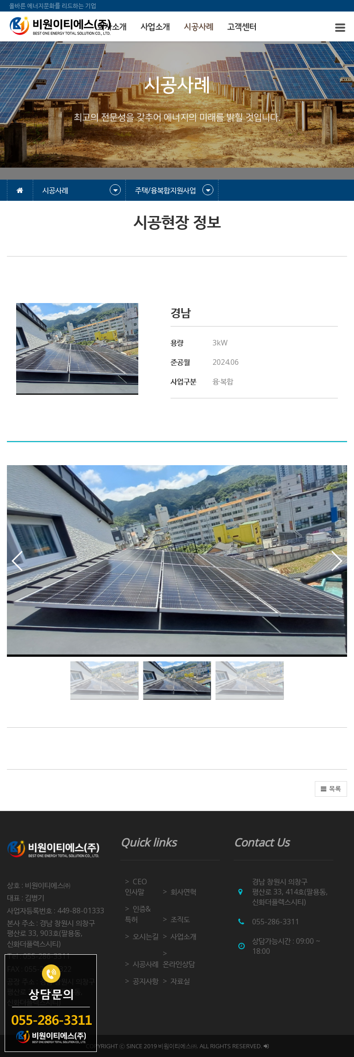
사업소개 (155, 27)
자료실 (180, 981)
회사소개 (112, 27)
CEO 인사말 (136, 886)
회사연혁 (183, 892)
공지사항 (146, 981)
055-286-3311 (275, 922)
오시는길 (146, 936)
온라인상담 (179, 964)
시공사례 (198, 27)
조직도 (180, 919)
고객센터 (242, 27)
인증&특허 (138, 914)
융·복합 (222, 381)
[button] (336, 561)
